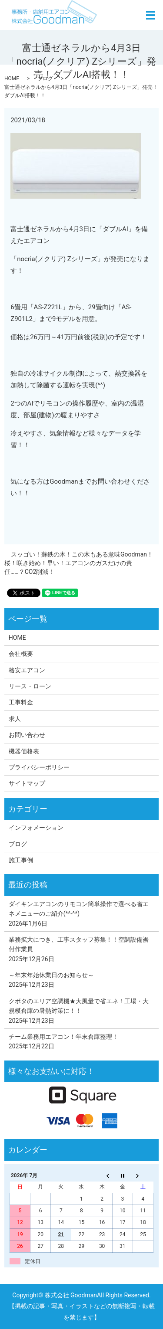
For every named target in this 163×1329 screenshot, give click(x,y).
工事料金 (21, 702)
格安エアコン (27, 670)
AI (125, 229)
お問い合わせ (27, 734)
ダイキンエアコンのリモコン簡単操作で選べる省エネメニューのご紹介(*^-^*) (79, 908)
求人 (15, 718)
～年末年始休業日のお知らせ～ (51, 975)
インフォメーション (36, 827)
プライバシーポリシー (39, 767)
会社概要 (21, 653)
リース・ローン (30, 686)
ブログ (45, 78)
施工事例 (21, 860)
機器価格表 (24, 751)
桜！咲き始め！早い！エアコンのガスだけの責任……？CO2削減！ (68, 567)
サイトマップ (27, 783)
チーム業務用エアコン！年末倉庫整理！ (63, 1036)
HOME (11, 78)
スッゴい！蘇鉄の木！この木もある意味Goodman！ (82, 554)
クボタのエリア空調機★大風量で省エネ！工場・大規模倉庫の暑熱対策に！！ (79, 1006)
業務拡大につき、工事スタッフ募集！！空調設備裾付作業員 (79, 944)
